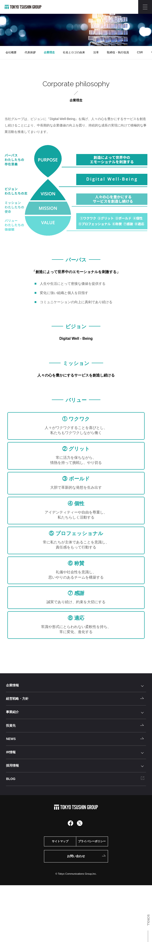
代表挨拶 (30, 52)
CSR (140, 52)
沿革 (96, 52)
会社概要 (11, 52)
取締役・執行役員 (118, 52)
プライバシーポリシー (92, 841)
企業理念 (49, 52)
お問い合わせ (76, 856)
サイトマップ (60, 841)
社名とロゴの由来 (74, 52)
